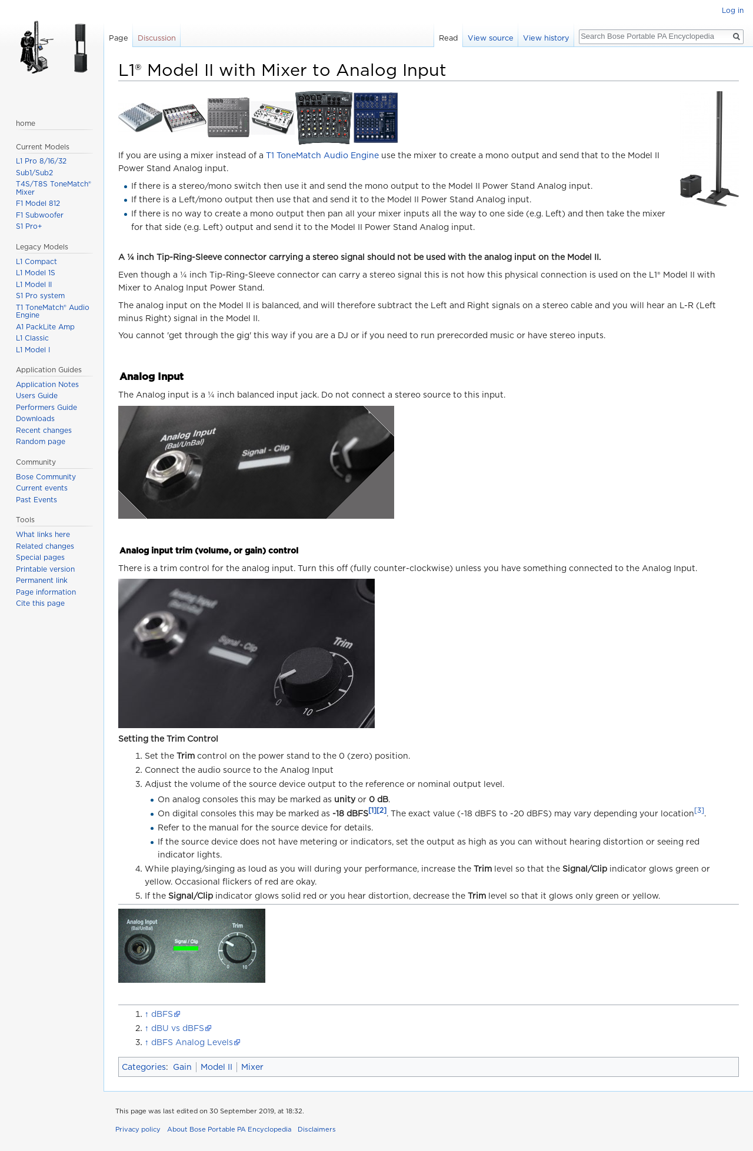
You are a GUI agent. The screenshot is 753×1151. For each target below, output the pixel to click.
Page (118, 38)
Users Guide (37, 395)
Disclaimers (317, 1129)
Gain (182, 1067)
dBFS (162, 1014)
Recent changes (44, 430)
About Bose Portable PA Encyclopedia (229, 1129)
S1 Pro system (40, 295)
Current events (42, 487)
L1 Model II (34, 284)
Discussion (157, 38)
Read (448, 38)
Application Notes (47, 384)
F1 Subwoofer (40, 215)
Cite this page (40, 603)
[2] (381, 811)
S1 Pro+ (29, 226)
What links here (43, 534)
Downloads (35, 418)
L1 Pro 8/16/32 (41, 160)
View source (491, 38)
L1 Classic (32, 337)
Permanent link (42, 580)
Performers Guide (46, 407)
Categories (144, 1067)
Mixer (252, 1067)
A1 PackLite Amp (45, 326)
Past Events (36, 499)
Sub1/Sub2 (34, 172)
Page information (46, 592)
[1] (372, 811)
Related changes (45, 546)
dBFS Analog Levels (192, 1042)
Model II (216, 1067)
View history (546, 38)
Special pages (40, 557)
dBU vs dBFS (177, 1028)
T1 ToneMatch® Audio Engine (52, 311)
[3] (699, 811)
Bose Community (46, 476)
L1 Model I (33, 349)
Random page (40, 441)
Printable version (45, 569)
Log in (733, 10)
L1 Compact (36, 261)
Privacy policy (138, 1129)
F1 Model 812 (38, 203)
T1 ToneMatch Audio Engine (322, 155)
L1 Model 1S (35, 272)
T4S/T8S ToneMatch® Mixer (53, 187)
